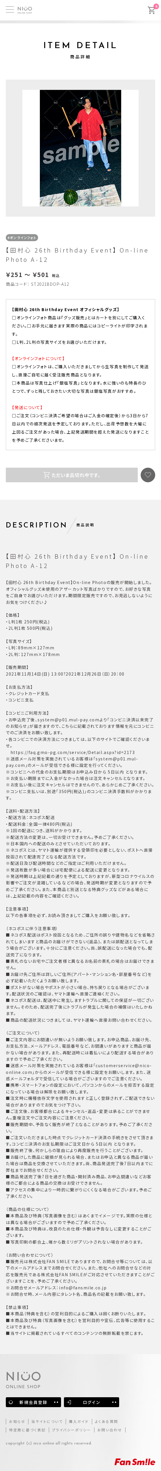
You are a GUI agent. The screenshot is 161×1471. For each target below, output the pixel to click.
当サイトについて (47, 1421)
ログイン (91, 1402)
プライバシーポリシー (71, 1429)
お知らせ (17, 1421)
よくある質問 (106, 1421)
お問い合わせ (109, 1429)
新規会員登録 (33, 1402)
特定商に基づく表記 (27, 1429)
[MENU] (10, 9)
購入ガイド (79, 1421)
